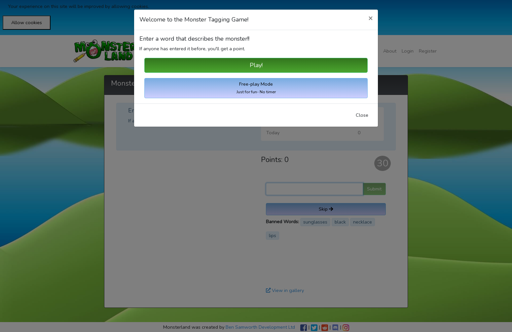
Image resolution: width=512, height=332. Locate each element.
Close (362, 115)
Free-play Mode (256, 88)
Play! (256, 65)
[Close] (370, 18)
